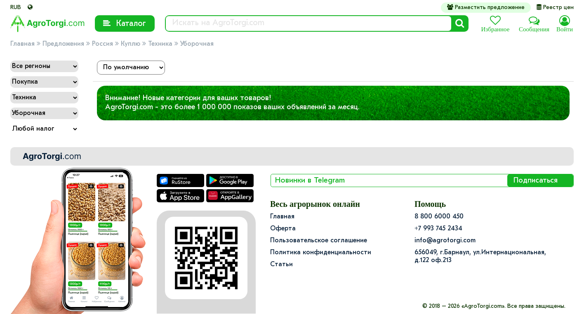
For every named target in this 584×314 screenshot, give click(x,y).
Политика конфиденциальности (320, 252)
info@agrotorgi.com (445, 240)
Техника (160, 44)
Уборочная (197, 44)
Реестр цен (555, 8)
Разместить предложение (486, 7)
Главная (22, 44)
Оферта (283, 228)
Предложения (63, 44)
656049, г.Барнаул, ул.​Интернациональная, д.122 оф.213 (480, 256)
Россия (102, 44)
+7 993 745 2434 (438, 228)
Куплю (130, 44)
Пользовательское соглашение (318, 240)
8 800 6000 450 (439, 216)
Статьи (281, 264)
